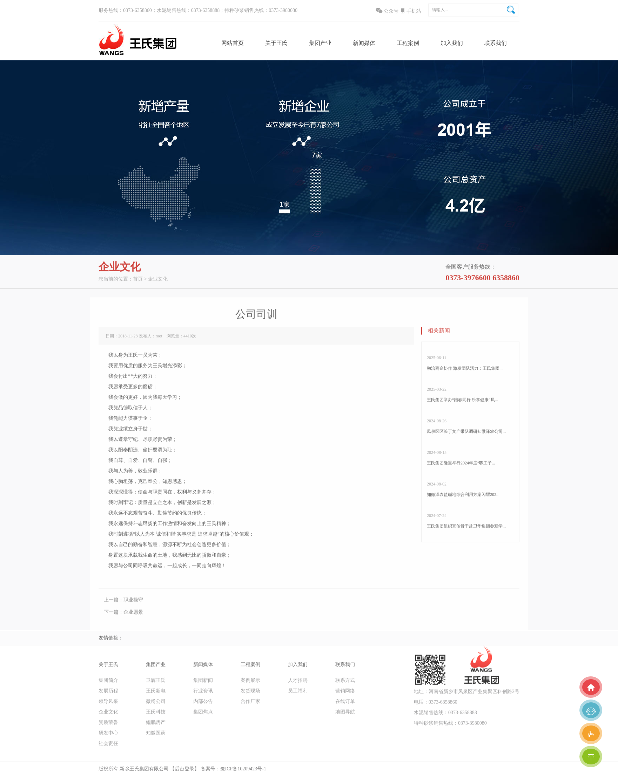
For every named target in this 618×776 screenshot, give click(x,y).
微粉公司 (156, 704)
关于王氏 (276, 43)
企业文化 (158, 282)
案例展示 (250, 683)
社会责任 (108, 746)
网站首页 (232, 43)
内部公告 (203, 704)
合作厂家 (250, 704)
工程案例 (408, 43)
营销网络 (345, 693)
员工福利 (298, 693)
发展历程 (108, 693)
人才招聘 (298, 683)
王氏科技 (156, 714)
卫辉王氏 (156, 683)
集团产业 (320, 43)
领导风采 (108, 704)
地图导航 (345, 714)
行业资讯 (203, 693)
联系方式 (345, 683)
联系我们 (495, 43)
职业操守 (133, 605)
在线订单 (345, 704)
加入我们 (452, 43)
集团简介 (108, 683)
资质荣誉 (108, 725)
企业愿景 (133, 618)
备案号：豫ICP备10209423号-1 (233, 768)
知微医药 (156, 735)
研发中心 (108, 735)
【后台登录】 (184, 768)
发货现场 (250, 693)
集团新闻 (203, 683)
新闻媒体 (364, 43)
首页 (138, 282)
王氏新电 (156, 693)
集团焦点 (203, 714)
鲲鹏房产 (156, 725)
